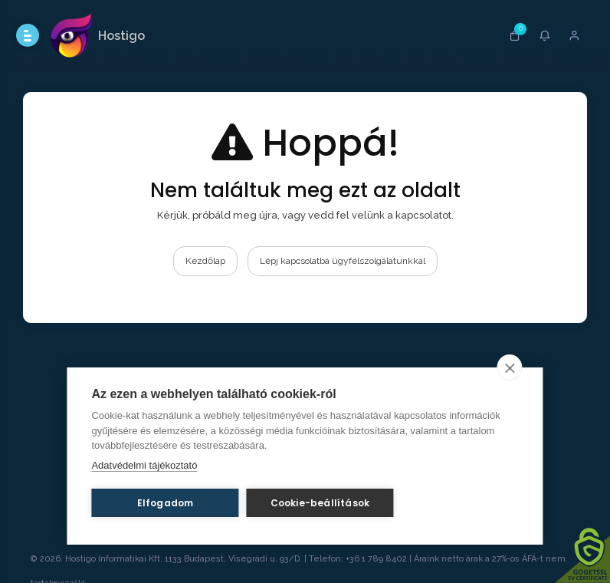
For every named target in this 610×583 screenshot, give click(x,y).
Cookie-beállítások (320, 502)
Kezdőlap (205, 260)
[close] (510, 367)
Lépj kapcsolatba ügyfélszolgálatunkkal (342, 260)
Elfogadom (165, 502)
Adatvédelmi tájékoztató (144, 465)
